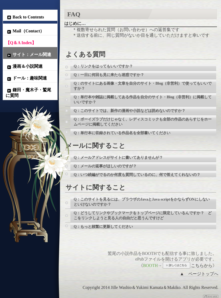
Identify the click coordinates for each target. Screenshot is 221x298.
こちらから (187, 265)
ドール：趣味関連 (26, 78)
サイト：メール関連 (28, 55)
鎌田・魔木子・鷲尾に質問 (28, 93)
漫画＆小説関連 (24, 66)
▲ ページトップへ (199, 273)
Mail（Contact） (25, 31)
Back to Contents (25, 17)
